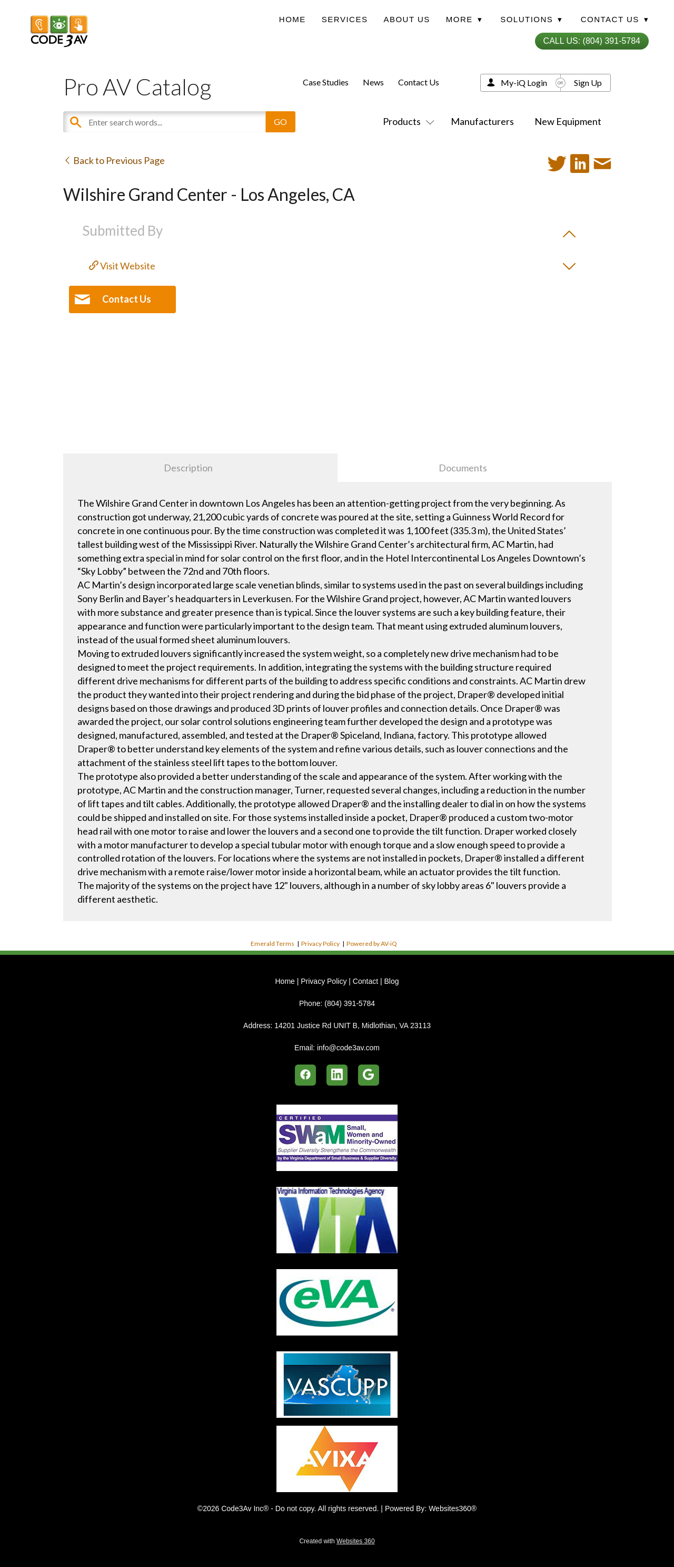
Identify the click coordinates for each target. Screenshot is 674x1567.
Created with (336, 1541)
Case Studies (326, 82)
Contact (365, 981)
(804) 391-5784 (349, 1003)
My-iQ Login (524, 83)
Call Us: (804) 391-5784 (591, 40)
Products (406, 121)
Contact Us (418, 82)
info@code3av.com (348, 1047)
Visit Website (122, 266)
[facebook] (305, 1075)
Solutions (531, 19)
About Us (406, 19)
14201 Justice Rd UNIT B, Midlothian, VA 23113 (352, 1025)
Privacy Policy (320, 943)
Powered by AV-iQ (371, 943)
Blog (391, 981)
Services (345, 19)
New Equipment (567, 121)
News (373, 82)
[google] (368, 1075)
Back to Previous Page (114, 160)
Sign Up (588, 83)
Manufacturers (482, 121)
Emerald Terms (272, 943)
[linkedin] (337, 1075)
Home (292, 19)
